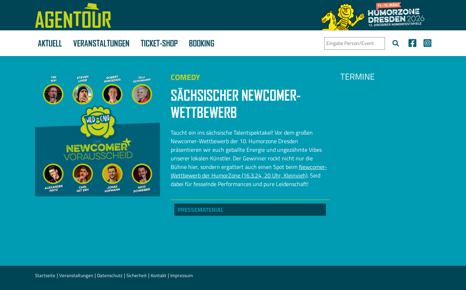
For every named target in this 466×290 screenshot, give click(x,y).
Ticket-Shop (159, 43)
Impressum (181, 275)
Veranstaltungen (101, 43)
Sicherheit (136, 275)
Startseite (45, 275)
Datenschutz (109, 275)
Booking (201, 43)
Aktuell (50, 43)
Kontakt (158, 275)
